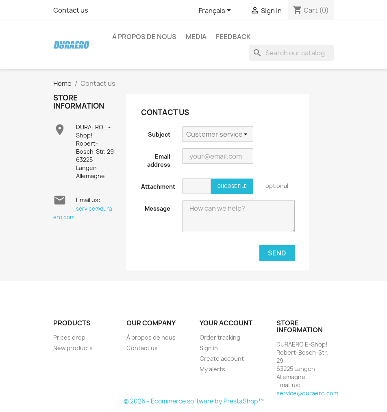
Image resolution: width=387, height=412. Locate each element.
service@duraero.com (307, 393)
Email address (158, 160)
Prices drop (69, 337)
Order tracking (220, 337)
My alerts (212, 369)
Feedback (233, 36)
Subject (159, 134)
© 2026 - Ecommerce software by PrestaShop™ (194, 401)
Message (157, 208)
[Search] (291, 53)
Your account (226, 322)
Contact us (70, 10)
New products (73, 348)
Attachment (158, 186)
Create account (222, 358)
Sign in (209, 348)
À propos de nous (144, 36)
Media (196, 36)
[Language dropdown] (216, 11)
